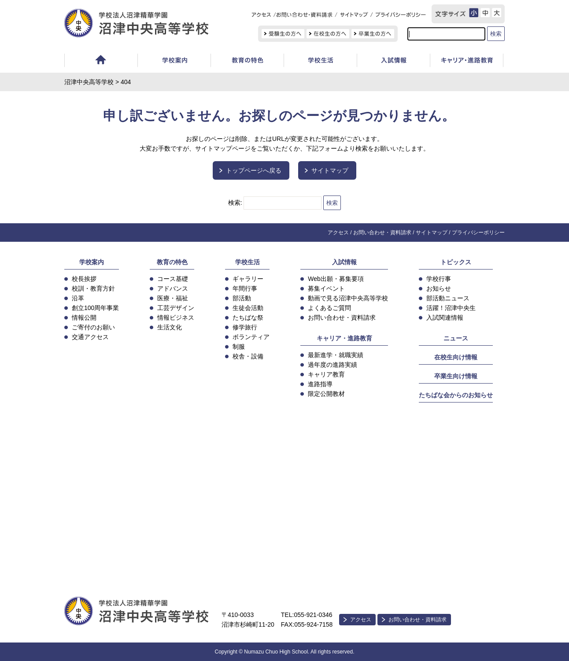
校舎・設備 (248, 356)
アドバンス (172, 288)
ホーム (100, 61)
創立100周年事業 (95, 307)
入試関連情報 (444, 317)
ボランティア (251, 336)
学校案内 (174, 61)
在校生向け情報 (455, 357)
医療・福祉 (172, 298)
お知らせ (438, 288)
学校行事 (438, 278)
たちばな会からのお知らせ (456, 395)
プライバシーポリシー (478, 232)
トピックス (455, 262)
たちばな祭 (248, 317)
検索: (235, 202)
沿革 (78, 298)
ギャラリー (248, 278)
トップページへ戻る (253, 170)
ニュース (455, 338)
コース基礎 (172, 278)
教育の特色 (172, 262)
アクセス (338, 232)
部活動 (242, 298)
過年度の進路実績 (332, 364)
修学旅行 (245, 327)
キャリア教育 (326, 374)
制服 (239, 346)
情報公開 (84, 317)
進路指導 (320, 384)
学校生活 (320, 61)
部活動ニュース (447, 298)
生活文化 (169, 327)
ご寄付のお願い (93, 327)
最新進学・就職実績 (335, 354)
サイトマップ (329, 170)
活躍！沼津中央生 (451, 307)
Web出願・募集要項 (336, 278)
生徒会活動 (248, 307)
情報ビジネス (175, 317)
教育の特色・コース (247, 61)
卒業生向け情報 (455, 376)
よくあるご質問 (329, 307)
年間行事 (245, 288)
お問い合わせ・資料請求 (382, 232)
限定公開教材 (326, 393)
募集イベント (326, 288)
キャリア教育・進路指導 (466, 61)
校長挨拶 (84, 278)
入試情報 (393, 61)
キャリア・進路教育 (344, 338)
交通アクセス (90, 336)
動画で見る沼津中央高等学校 (348, 298)
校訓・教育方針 (93, 288)
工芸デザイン (175, 307)
